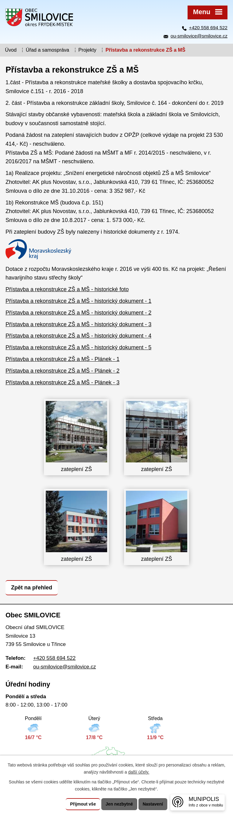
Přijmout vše (83, 804)
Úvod (11, 50)
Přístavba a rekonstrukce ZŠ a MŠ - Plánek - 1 (62, 359)
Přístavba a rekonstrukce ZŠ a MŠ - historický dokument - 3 (78, 324)
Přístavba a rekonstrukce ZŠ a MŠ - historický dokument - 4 (78, 336)
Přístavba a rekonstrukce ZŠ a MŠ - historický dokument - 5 (78, 347)
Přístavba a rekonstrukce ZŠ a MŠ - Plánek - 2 (62, 371)
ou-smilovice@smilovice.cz (199, 35)
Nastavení (153, 804)
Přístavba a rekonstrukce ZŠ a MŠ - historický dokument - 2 (78, 313)
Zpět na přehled (31, 587)
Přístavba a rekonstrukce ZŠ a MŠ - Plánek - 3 (62, 382)
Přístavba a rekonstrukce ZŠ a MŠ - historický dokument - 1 (78, 301)
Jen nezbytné (119, 804)
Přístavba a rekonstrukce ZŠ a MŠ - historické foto (67, 289)
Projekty (87, 50)
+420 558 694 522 (208, 27)
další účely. (138, 772)
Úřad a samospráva (47, 50)
